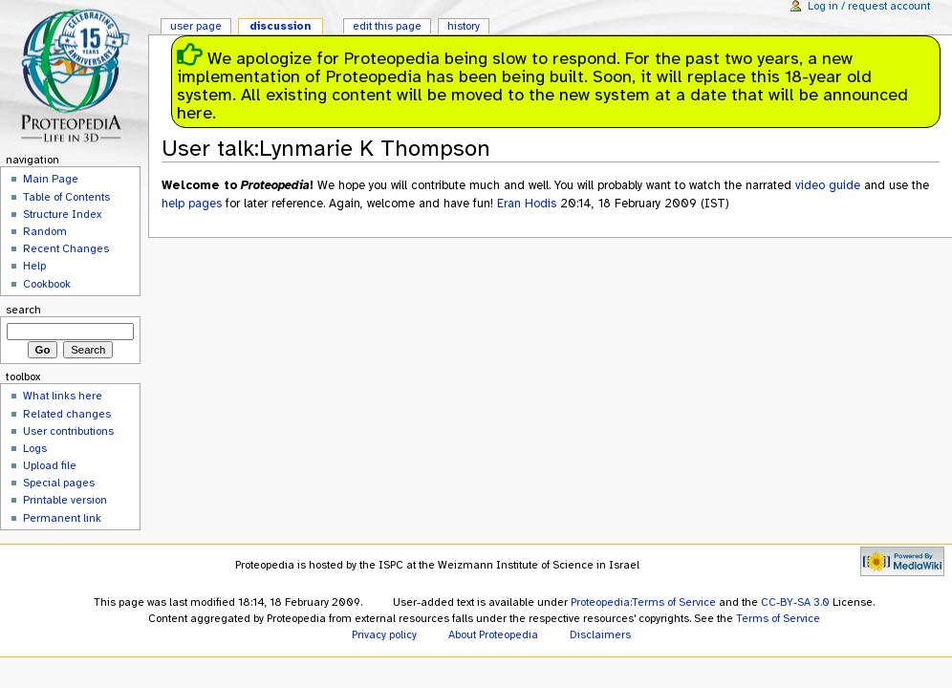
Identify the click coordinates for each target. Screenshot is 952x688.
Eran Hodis (526, 203)
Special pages (59, 482)
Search (23, 309)
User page (196, 25)
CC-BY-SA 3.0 (795, 602)
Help (34, 265)
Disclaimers (600, 634)
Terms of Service (778, 618)
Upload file (49, 465)
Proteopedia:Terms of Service (643, 602)
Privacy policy (384, 634)
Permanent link (62, 518)
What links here (62, 395)
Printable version (65, 499)
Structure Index (62, 214)
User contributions (68, 431)
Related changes (67, 413)
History (463, 25)
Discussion (280, 25)
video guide (827, 185)
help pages (192, 203)
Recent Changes (66, 248)
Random (45, 231)
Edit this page (387, 25)
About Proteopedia (493, 634)
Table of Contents (66, 197)
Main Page (50, 178)
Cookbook (47, 283)
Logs (35, 448)
